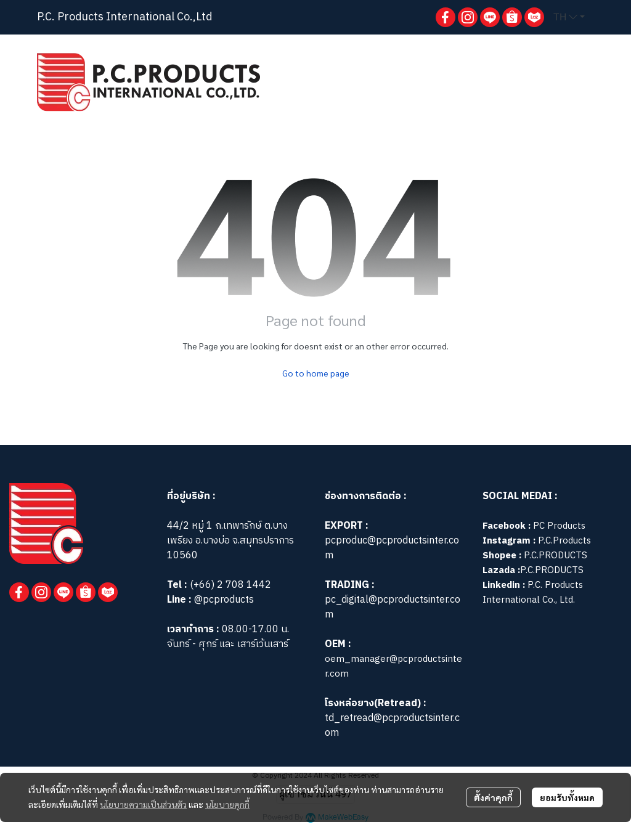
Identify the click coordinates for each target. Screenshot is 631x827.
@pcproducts (223, 600)
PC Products (559, 526)
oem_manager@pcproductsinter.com (393, 666)
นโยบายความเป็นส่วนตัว (143, 804)
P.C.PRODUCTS (555, 555)
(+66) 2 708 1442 (230, 585)
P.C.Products (564, 540)
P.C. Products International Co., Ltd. (532, 592)
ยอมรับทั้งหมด (567, 797)
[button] (569, 17)
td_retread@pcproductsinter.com (392, 725)
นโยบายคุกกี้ (227, 804)
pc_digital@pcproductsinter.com (392, 607)
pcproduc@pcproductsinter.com (392, 548)
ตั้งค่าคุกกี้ (493, 797)
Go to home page (315, 372)
